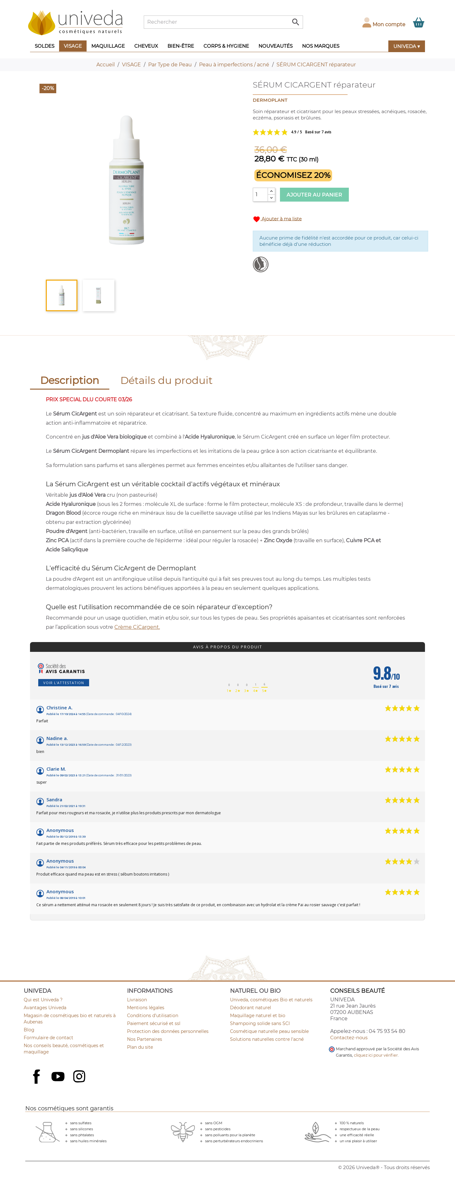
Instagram (79, 1077)
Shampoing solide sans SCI (260, 1023)
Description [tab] (69, 380)
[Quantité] (260, 195)
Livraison (137, 1000)
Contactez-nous (348, 1037)
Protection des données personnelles (168, 1031)
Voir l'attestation (63, 682)
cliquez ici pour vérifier (376, 1055)
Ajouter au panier (314, 195)
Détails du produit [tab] (166, 380)
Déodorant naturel (250, 1007)
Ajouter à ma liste (277, 219)
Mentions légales (145, 1007)
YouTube (58, 1077)
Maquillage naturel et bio (257, 1015)
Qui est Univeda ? (43, 1000)
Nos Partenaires (144, 1039)
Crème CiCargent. (137, 627)
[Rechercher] (223, 22)
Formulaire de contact (48, 1037)
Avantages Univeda (45, 1007)
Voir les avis (316, 132)
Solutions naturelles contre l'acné (267, 1039)
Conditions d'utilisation (152, 1015)
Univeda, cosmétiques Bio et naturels (271, 1000)
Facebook (37, 1083)
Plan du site (140, 1047)
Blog (29, 1030)
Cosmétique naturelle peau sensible (269, 1031)
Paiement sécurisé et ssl (153, 1023)
